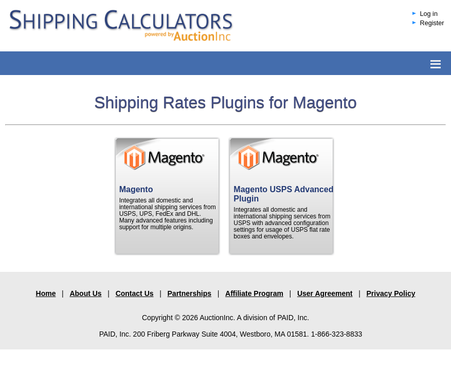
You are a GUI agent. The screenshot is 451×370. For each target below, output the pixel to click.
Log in (429, 13)
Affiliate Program (254, 293)
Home (46, 293)
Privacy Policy (391, 293)
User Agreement (325, 293)
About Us (85, 293)
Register (432, 23)
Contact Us (135, 293)
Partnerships (190, 293)
